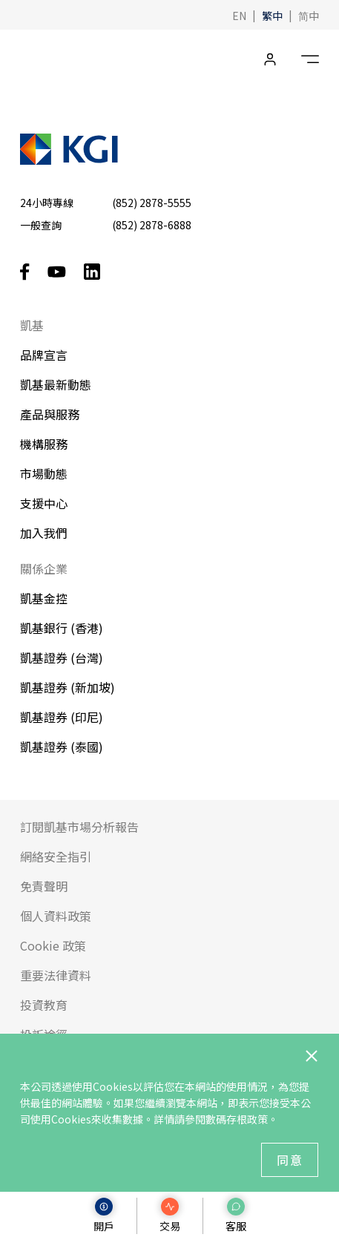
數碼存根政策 (236, 1119)
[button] (239, 15)
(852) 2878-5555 (151, 202)
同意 (290, 1160)
